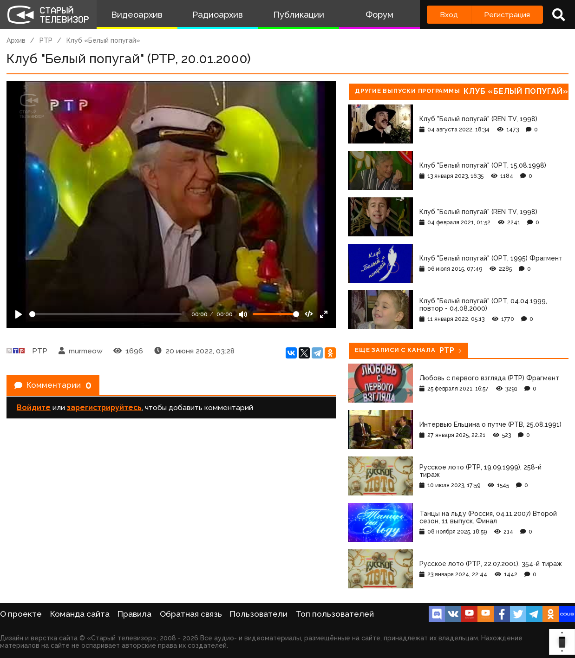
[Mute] (242, 314)
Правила (134, 614)
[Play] (18, 314)
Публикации (298, 15)
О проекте (21, 614)
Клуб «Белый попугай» (103, 40)
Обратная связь (191, 614)
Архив (16, 40)
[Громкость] (276, 314)
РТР (45, 40)
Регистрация (507, 14)
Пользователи (259, 614)
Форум (379, 15)
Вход (449, 14)
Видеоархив (137, 15)
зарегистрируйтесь (104, 411)
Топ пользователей (335, 614)
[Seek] (105, 314)
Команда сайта (80, 614)
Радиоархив (217, 15)
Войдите (34, 411)
